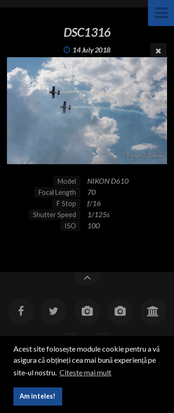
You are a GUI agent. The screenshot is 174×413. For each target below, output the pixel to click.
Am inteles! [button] (37, 396)
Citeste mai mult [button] (85, 372)
